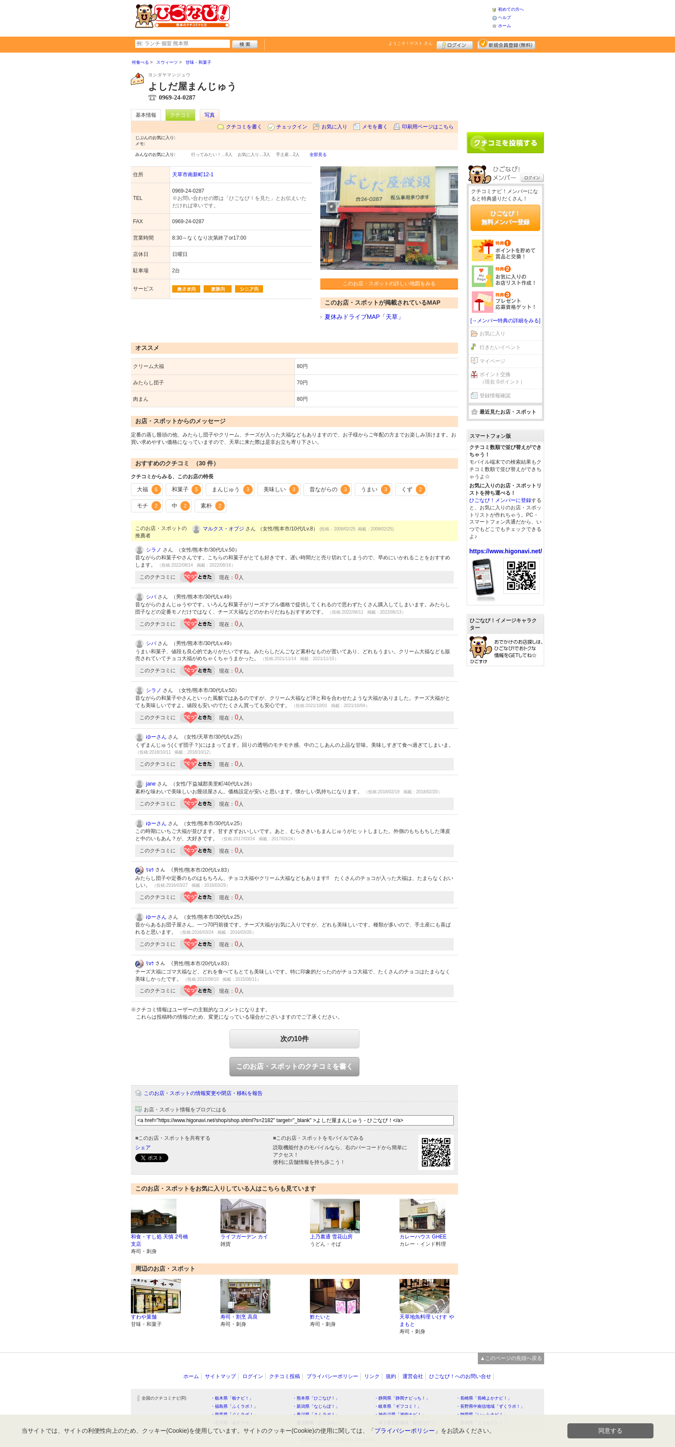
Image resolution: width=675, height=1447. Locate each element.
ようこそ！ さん (410, 43)
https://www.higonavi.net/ (505, 551)
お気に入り (334, 127)
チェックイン (291, 127)
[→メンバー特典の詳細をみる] (506, 321)
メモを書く (375, 127)
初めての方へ (511, 9)
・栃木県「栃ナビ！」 (232, 1398)
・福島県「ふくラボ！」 (234, 1406)
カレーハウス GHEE (422, 1237)
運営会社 (413, 1376)
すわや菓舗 (144, 1317)
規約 (391, 1376)
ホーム (504, 25)
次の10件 (294, 1038)
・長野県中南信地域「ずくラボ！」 (490, 1406)
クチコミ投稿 (284, 1376)
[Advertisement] (360, 17)
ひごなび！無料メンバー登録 (505, 217)
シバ (151, 597)
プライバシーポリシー (332, 1376)
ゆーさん (156, 737)
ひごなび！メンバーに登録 (500, 500)
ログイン (455, 44)
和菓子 (186, 489)
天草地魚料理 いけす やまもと (426, 1320)
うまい (375, 489)
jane (151, 784)
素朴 (213, 506)
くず (413, 489)
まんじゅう (232, 489)
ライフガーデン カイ (244, 1237)
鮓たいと (320, 1317)
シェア (143, 1148)
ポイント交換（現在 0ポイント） (502, 378)
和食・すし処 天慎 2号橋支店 (159, 1240)
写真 (209, 115)
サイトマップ (220, 1376)
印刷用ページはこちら (428, 127)
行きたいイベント (500, 347)
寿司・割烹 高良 (239, 1317)
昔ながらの (330, 489)
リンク (372, 1376)
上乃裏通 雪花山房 (331, 1237)
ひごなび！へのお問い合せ (460, 1376)
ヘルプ (504, 17)
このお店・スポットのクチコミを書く (294, 1066)
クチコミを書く (244, 127)
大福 (149, 489)
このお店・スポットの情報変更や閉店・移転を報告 (203, 1093)
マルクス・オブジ (223, 529)
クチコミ (180, 115)
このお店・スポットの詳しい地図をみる (389, 284)
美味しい (281, 489)
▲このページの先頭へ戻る (511, 1358)
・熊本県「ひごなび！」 (316, 1398)
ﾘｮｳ (150, 870)
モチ (149, 506)
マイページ (492, 361)
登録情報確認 (495, 396)
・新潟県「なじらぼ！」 (316, 1406)
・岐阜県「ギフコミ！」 (397, 1406)
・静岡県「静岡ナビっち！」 (402, 1398)
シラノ (153, 550)
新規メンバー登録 (506, 44)
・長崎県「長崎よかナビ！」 (484, 1398)
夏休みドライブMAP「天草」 (364, 316)
